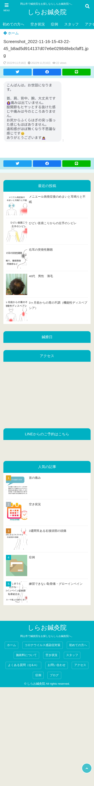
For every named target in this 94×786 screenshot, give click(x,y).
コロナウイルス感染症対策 (42, 645)
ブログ (54, 675)
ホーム (11, 33)
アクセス (80, 665)
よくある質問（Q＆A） (23, 665)
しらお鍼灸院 (47, 11)
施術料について (26, 655)
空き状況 (37, 24)
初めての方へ (13, 24)
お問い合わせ (57, 665)
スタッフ (71, 24)
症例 (54, 24)
